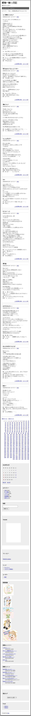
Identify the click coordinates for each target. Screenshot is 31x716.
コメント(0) (25, 63)
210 (8, 452)
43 (23, 425)
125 (22, 437)
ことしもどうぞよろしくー (9, 653)
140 (14, 440)
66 (26, 428)
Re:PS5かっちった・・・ (9, 669)
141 (17, 440)
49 (12, 427)
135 (25, 439)
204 (17, 451)
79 (5, 431)
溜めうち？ (6, 104)
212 (14, 452)
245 (14, 459)
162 (25, 443)
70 (10, 430)
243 (25, 457)
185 (14, 448)
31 (21, 424)
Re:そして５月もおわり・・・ (10, 675)
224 (22, 454)
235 (28, 455)
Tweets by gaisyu (7, 559)
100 (28, 433)
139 (11, 440)
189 (25, 448)
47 (7, 427)
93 (11, 433)
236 (5, 457)
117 (25, 436)
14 (7, 422)
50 (14, 427)
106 (19, 434)
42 (21, 425)
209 (5, 452)
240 (17, 457)
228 (8, 455)
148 (11, 442)
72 (14, 430)
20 (21, 422)
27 (12, 424)
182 (5, 448)
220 (11, 454)
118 (28, 436)
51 (17, 427)
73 (17, 430)
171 (25, 445)
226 (28, 454)
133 (19, 439)
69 (7, 430)
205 (19, 451)
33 (26, 424)
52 (19, 427)
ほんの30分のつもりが (9, 346)
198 (25, 449)
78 (28, 430)
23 (28, 422)
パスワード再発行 (8, 569)
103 (11, 434)
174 (8, 446)
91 (7, 433)
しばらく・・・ (6, 647)
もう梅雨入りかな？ (8, 15)
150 (17, 442)
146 (5, 442)
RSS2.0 (6, 707)
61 (14, 428)
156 (8, 443)
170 (22, 445)
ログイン (12, 8)
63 (19, 428)
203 (14, 451)
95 (16, 433)
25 (7, 424)
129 (8, 439)
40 (17, 425)
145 (28, 440)
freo (8, 713)
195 (17, 449)
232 (19, 455)
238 (11, 457)
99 (25, 433)
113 (14, 436)
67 (28, 428)
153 (25, 442)
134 (22, 439)
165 (8, 445)
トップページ (6, 8)
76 (23, 430)
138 (8, 440)
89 (28, 431)
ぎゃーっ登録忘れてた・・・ (10, 650)
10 (23, 421)
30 (19, 424)
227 (5, 455)
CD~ (4, 179)
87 (23, 431)
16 (12, 422)
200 (5, 451)
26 (10, 424)
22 (26, 422)
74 (19, 430)
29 (17, 424)
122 (14, 437)
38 (12, 425)
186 (17, 448)
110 (5, 436)
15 (10, 422)
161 (22, 443)
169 (19, 445)
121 (11, 437)
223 (19, 454)
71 (12, 430)
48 (10, 427)
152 (22, 442)
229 (11, 455)
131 (14, 439)
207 (25, 451)
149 (14, 442)
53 (21, 427)
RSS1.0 (6, 706)
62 (17, 428)
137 (5, 440)
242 (22, 457)
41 (19, 425)
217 (28, 452)
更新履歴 (6, 496)
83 (14, 431)
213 (17, 452)
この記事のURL (18, 63)
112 (11, 436)
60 (12, 428)
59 (10, 428)
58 (7, 428)
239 (14, 457)
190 (28, 448)
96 (18, 433)
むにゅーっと (6, 211)
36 (7, 425)
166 (11, 445)
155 (5, 443)
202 (11, 451)
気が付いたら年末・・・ (9, 656)
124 (19, 437)
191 (5, 449)
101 (5, 434)
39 (14, 425)
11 (26, 421)
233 (22, 455)
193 (11, 449)
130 (11, 439)
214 (19, 452)
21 (23, 422)
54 (23, 427)
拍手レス (6, 498)
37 (10, 425)
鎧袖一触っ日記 (9, 3)
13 (5, 422)
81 (10, 431)
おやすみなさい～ (8, 306)
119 (5, 437)
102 (8, 434)
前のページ (4, 418)
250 (28, 459)
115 (19, 436)
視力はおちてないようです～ (11, 68)
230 (14, 455)
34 (28, 424)
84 (17, 431)
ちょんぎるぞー (7, 138)
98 (23, 433)
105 (17, 434)
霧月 (5, 577)
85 (19, 431)
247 (19, 459)
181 (28, 446)
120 (8, 437)
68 (5, 430)
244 (28, 457)
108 (25, 434)
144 (25, 440)
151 (19, 442)
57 (5, 428)
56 (28, 427)
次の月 (8, 482)
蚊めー (4, 385)
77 (26, 430)
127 (28, 437)
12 (28, 421)
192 (8, 449)
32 (23, 424)
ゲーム (6, 495)
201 (8, 451)
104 (14, 434)
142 (19, 440)
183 (8, 448)
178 (19, 446)
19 (19, 422)
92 (9, 433)
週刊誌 (4, 263)
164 (5, 445)
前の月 (4, 482)
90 (4, 433)
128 (5, 439)
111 (8, 436)
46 (5, 427)
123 (17, 437)
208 (28, 451)
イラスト (6, 493)
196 (19, 449)
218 (5, 454)
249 (25, 459)
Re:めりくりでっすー (8, 681)
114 (17, 436)
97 (21, 433)
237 (8, 457)
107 (22, 434)
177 (17, 446)
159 (17, 443)
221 (14, 454)
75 (21, 430)
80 (7, 431)
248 (22, 459)
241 (19, 457)
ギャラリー (7, 567)
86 (21, 431)
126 (25, 437)
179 (22, 446)
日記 (18, 16)
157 (11, 443)
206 (22, 451)
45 (28, 425)
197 (22, 449)
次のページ (11, 418)
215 (22, 452)
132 (17, 439)
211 (11, 452)
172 (28, 445)
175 (11, 446)
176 (14, 446)
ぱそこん (5, 659)
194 (14, 449)
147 (8, 442)
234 (25, 455)
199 (28, 449)
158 (14, 443)
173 (5, 446)
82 (12, 431)
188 (22, 448)
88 (26, 431)
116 (22, 436)
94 (14, 433)
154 (28, 442)
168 (17, 445)
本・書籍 (6, 492)
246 (17, 459)
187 (19, 448)
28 (14, 424)
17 (14, 422)
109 (28, 434)
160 (19, 443)
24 (5, 424)
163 (28, 443)
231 (17, 455)
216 (25, 452)
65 (23, 428)
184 (11, 448)
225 (25, 454)
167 (14, 445)
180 (25, 446)
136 (28, 439)
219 (8, 454)
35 (5, 425)
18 (17, 422)
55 (26, 427)
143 (22, 440)
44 (26, 425)
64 (21, 428)
